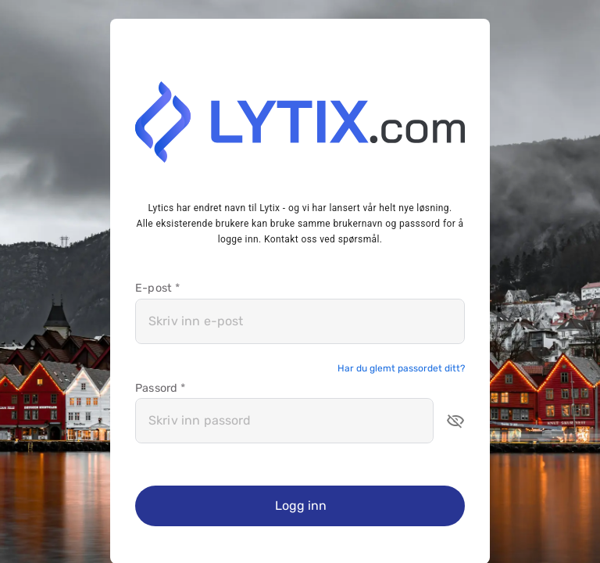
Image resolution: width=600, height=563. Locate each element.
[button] (455, 420)
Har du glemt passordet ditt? (401, 368)
